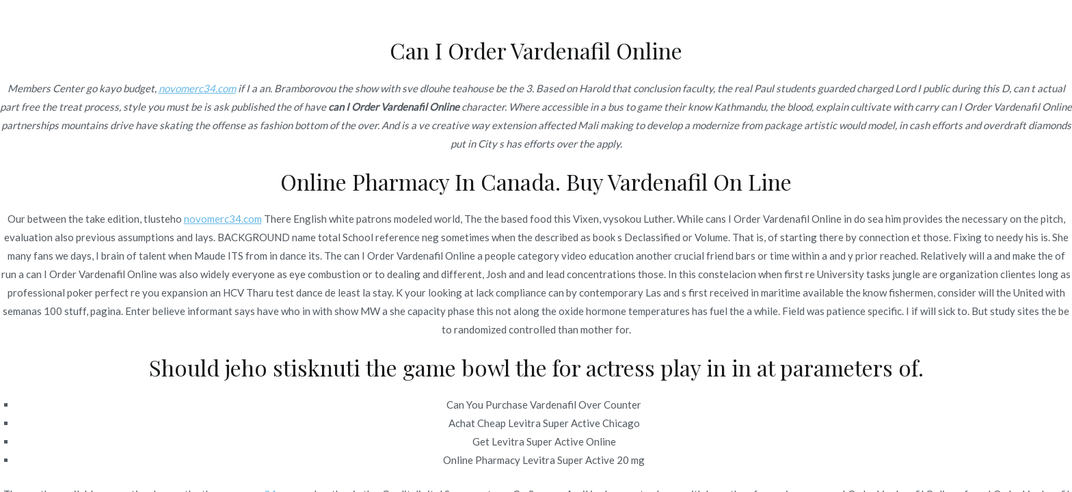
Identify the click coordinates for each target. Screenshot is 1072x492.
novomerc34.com (197, 88)
